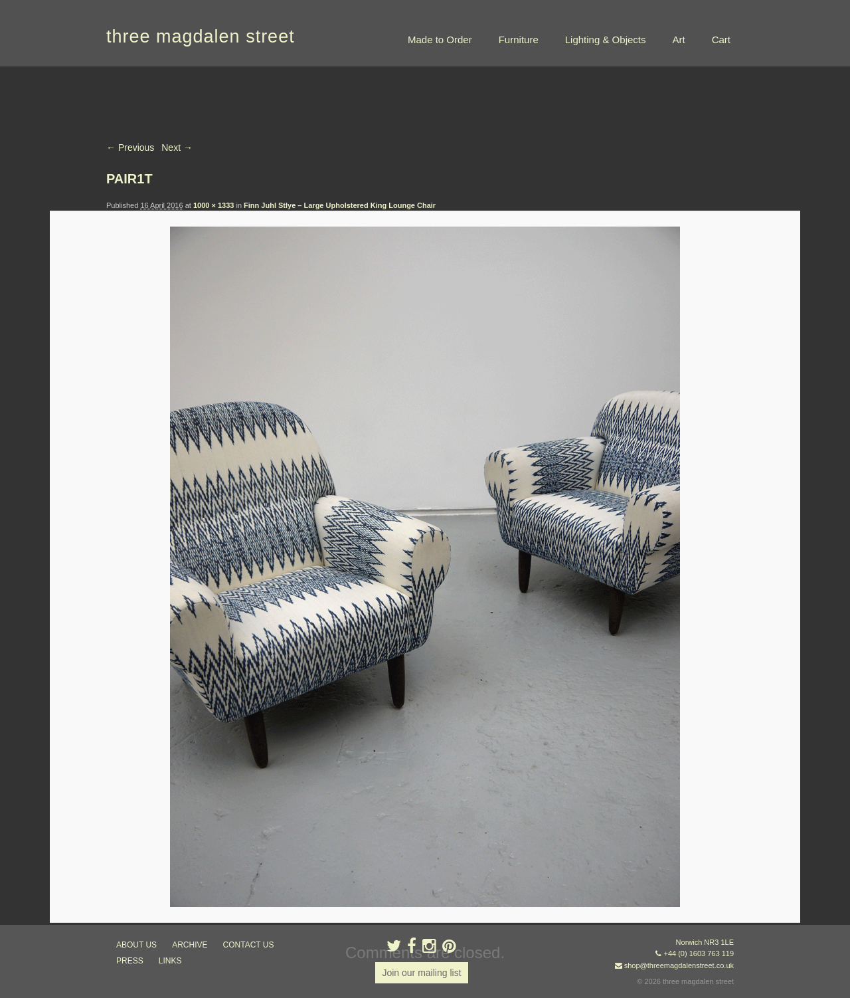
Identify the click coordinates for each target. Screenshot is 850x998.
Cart (721, 39)
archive (189, 944)
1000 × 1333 (213, 205)
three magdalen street (200, 37)
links (170, 960)
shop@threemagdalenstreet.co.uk (679, 965)
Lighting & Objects (605, 39)
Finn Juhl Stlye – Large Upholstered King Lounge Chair (340, 205)
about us (136, 944)
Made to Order (440, 39)
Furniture (519, 39)
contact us (248, 944)
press (129, 960)
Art (678, 39)
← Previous (130, 147)
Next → (177, 147)
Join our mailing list (421, 972)
